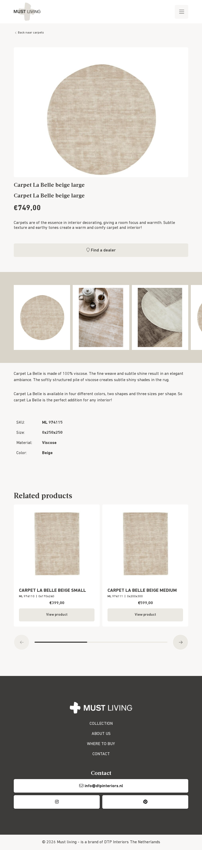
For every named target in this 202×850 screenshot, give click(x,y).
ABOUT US (101, 734)
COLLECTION (101, 724)
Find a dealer (103, 250)
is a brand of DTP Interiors (104, 842)
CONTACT (101, 754)
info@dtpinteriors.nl (104, 786)
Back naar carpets (31, 32)
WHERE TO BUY (101, 744)
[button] (21, 642)
